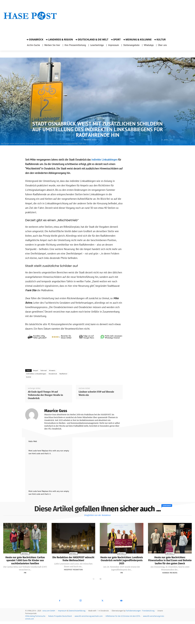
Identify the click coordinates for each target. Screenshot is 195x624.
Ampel (35, 370)
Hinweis (52, 370)
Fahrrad (44, 370)
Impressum (62, 613)
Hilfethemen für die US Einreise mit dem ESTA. (123, 619)
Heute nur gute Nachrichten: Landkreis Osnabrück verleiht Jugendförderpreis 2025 (122, 560)
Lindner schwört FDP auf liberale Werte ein (96, 393)
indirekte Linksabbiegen (104, 159)
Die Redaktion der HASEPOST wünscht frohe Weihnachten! (73, 559)
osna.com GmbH (48, 613)
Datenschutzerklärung (77, 613)
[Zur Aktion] (30, 24)
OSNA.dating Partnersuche (35, 619)
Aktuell (93, 117)
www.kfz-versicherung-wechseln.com (89, 619)
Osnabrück (100, 117)
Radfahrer (63, 374)
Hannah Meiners (169, 575)
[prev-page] (94, 582)
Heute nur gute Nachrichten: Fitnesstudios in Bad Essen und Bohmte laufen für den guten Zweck (170, 562)
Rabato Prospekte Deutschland (60, 619)
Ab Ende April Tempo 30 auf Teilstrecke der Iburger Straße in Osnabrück (45, 395)
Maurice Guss (90, 140)
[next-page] (100, 582)
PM (25, 575)
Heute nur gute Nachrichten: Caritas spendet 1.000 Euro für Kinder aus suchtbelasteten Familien (25, 562)
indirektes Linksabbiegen (36, 374)
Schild (28, 377)
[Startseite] (30, 19)
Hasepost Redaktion (73, 569)
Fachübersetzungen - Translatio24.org (140, 613)
